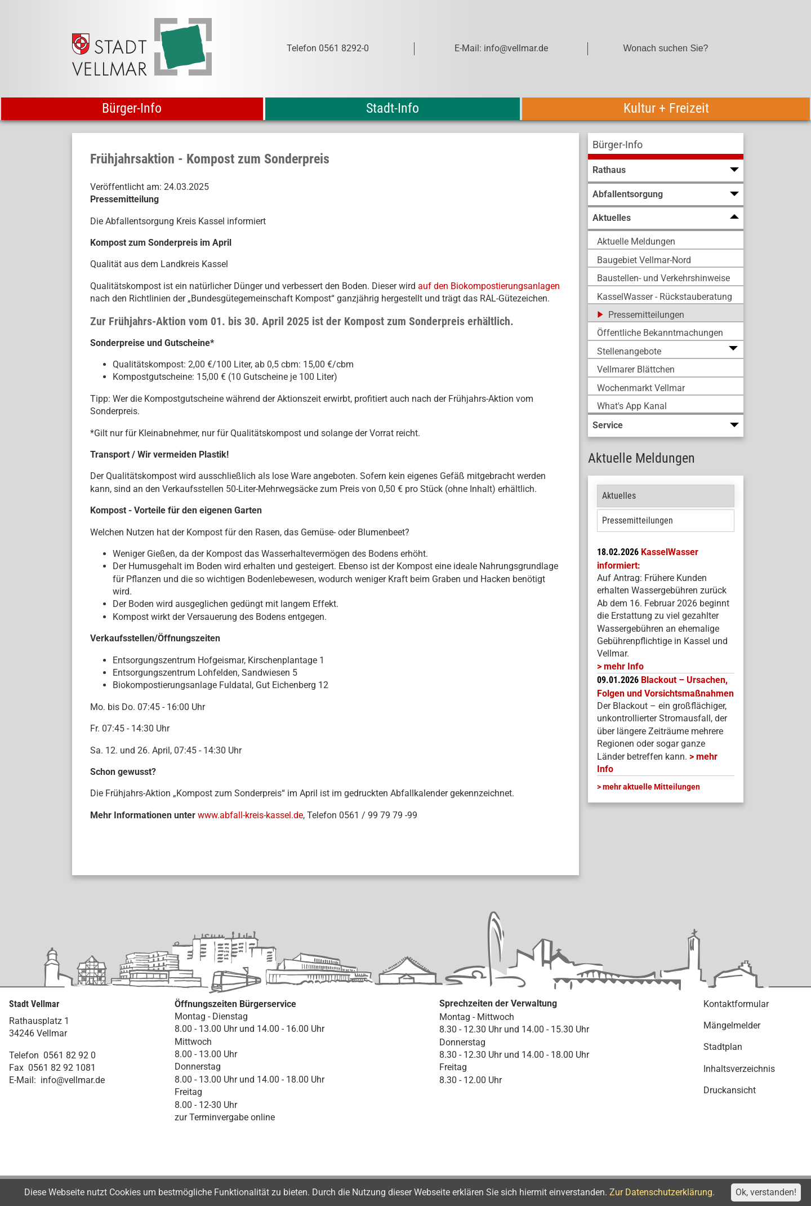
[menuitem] (665, 146)
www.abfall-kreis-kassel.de (250, 815)
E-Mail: (22, 1080)
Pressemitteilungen (637, 520)
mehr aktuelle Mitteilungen (651, 786)
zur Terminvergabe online (225, 1117)
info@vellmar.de (73, 1080)
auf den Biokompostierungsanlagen (489, 286)
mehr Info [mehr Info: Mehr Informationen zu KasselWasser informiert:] (624, 666)
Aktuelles (619, 495)
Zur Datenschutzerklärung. (662, 1192)
